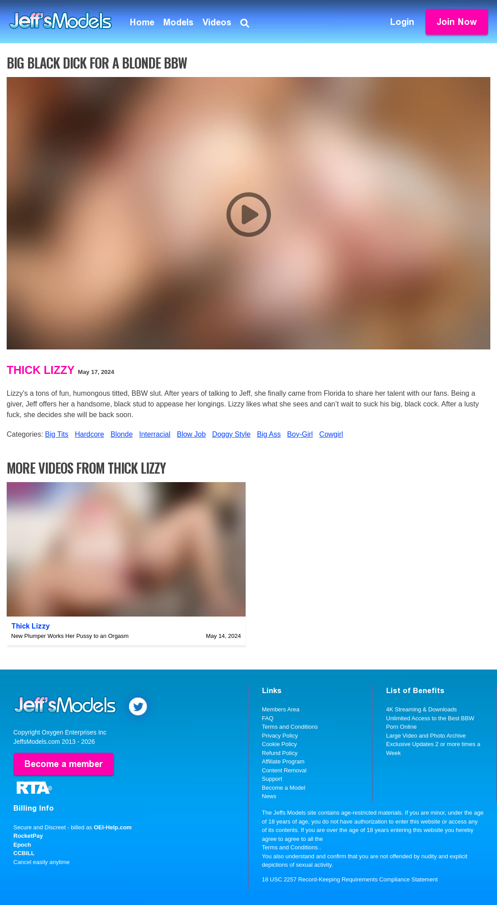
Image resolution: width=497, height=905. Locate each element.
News (269, 796)
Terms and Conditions (290, 726)
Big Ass (269, 434)
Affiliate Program (283, 761)
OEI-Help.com (113, 827)
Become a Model (284, 787)
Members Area (281, 709)
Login (402, 21)
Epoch (22, 844)
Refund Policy (280, 753)
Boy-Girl (300, 434)
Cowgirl (331, 434)
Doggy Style (231, 434)
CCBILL (24, 853)
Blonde (121, 434)
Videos (216, 22)
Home (142, 22)
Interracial (154, 434)
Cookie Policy (279, 744)
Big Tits (56, 434)
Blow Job (191, 434)
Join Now (456, 21)
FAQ (268, 718)
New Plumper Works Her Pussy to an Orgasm (70, 636)
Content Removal (284, 770)
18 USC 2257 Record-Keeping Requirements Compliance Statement (350, 879)
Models (178, 22)
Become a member (63, 764)
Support (272, 778)
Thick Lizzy (41, 370)
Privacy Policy (280, 735)
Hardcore (89, 434)
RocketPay (28, 835)
